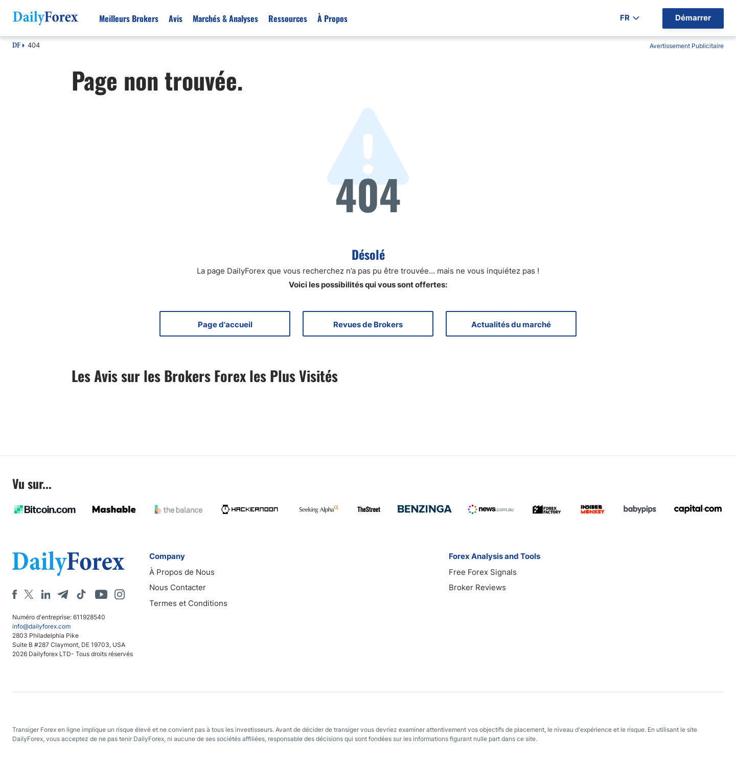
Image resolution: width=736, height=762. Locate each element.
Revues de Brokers (368, 324)
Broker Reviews (477, 587)
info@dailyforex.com (41, 626)
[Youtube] (101, 594)
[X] (28, 594)
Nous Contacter (177, 587)
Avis (175, 18)
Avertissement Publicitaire (687, 46)
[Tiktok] (81, 594)
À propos (332, 18)
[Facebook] (14, 594)
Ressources (287, 18)
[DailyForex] (68, 563)
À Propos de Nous (182, 572)
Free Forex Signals (483, 572)
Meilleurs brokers (128, 18)
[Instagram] (119, 594)
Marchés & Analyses (225, 18)
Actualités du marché (511, 324)
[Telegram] (62, 594)
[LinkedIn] (45, 594)
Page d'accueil (225, 324)
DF (16, 46)
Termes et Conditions (188, 603)
